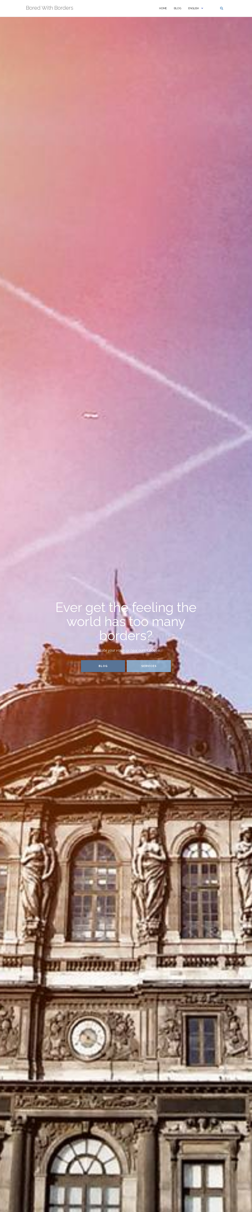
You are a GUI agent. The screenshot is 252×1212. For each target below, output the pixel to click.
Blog (177, 8)
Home (163, 8)
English (193, 8)
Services (148, 666)
